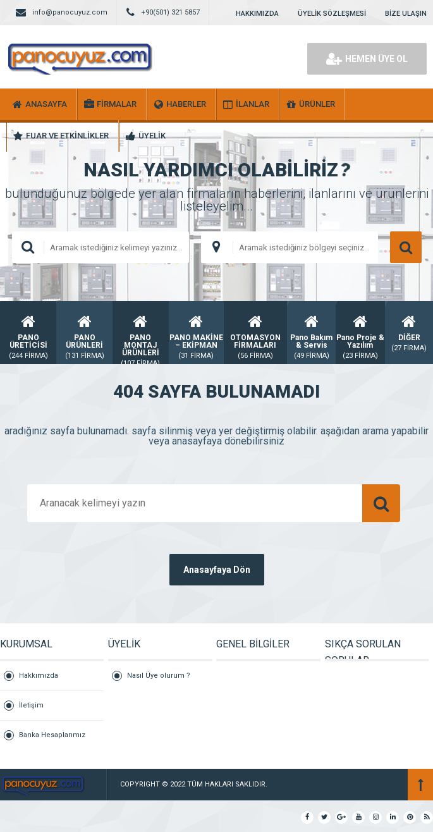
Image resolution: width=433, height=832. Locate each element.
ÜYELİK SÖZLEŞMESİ (332, 13)
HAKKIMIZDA (257, 13)
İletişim (31, 705)
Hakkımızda (38, 675)
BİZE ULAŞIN (406, 13)
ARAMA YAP (406, 247)
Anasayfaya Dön (216, 570)
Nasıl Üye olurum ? (158, 675)
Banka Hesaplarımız (52, 735)
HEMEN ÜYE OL (367, 59)
